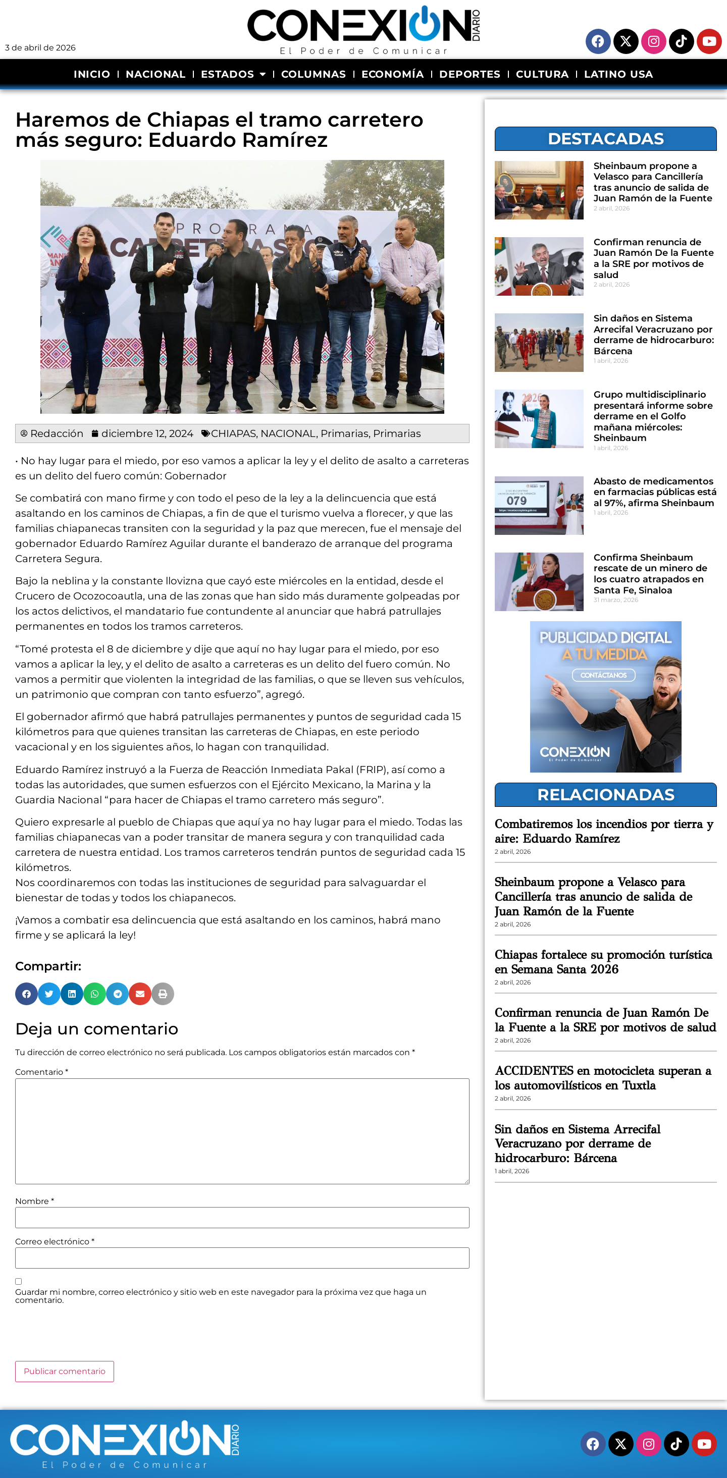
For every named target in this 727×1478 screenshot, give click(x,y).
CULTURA (542, 74)
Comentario (41, 1072)
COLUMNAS (313, 74)
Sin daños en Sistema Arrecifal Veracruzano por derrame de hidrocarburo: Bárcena (654, 335)
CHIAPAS (233, 433)
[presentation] (92, 1336)
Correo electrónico (54, 1242)
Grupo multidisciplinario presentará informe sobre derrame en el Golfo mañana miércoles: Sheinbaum (653, 416)
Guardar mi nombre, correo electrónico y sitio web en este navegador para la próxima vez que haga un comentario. (221, 1296)
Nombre (34, 1201)
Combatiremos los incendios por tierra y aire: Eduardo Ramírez (604, 831)
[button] (26, 993)
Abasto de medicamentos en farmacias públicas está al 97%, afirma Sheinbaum (655, 492)
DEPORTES (470, 74)
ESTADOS (233, 74)
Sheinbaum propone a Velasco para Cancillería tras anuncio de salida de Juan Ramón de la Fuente (653, 182)
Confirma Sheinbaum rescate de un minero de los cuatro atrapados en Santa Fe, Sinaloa (650, 574)
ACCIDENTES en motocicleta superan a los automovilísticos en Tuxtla (603, 1078)
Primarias (345, 433)
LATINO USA (618, 74)
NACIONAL (156, 74)
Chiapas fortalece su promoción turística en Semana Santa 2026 (603, 962)
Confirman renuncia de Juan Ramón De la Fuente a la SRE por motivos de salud (654, 259)
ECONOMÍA (392, 74)
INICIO (92, 74)
